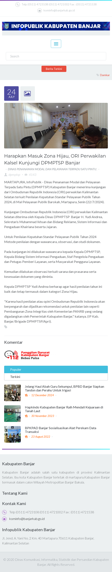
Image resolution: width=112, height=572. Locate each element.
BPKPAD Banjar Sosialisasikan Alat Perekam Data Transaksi (60, 430)
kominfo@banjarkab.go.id (56, 10)
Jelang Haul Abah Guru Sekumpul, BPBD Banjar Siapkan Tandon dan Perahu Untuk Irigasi (64, 388)
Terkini (15, 377)
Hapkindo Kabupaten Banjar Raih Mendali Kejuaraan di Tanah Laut (64, 409)
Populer (15, 369)
